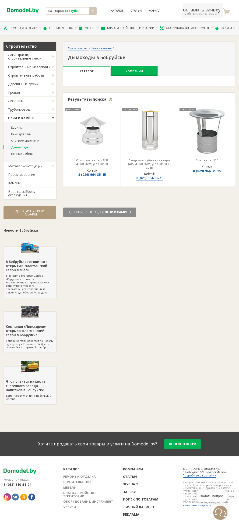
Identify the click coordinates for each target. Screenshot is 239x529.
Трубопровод (19, 109)
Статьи (136, 11)
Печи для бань (21, 134)
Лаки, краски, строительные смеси (24, 56)
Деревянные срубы (23, 84)
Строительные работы (26, 75)
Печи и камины (21, 118)
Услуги (225, 28)
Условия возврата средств (197, 505)
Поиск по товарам (140, 499)
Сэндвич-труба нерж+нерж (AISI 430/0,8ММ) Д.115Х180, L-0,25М (149, 163)
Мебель (89, 28)
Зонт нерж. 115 (207, 160)
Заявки (129, 492)
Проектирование (21, 174)
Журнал (154, 11)
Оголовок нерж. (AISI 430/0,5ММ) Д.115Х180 (92, 162)
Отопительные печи (25, 141)
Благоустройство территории (129, 28)
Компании (134, 71)
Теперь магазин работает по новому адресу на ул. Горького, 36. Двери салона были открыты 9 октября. (30, 330)
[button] (220, 513)
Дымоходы (19, 147)
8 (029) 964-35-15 (92, 174)
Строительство (60, 28)
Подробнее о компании (199, 475)
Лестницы (16, 101)
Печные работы (22, 154)
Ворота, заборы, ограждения (21, 193)
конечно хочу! (182, 444)
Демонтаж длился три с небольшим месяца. (30, 384)
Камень (14, 183)
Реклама (131, 514)
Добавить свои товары (29, 212)
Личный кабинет (139, 507)
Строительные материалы (29, 67)
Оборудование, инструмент (186, 28)
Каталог (117, 11)
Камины (16, 128)
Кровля (14, 92)
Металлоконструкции (25, 166)
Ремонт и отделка (22, 28)
